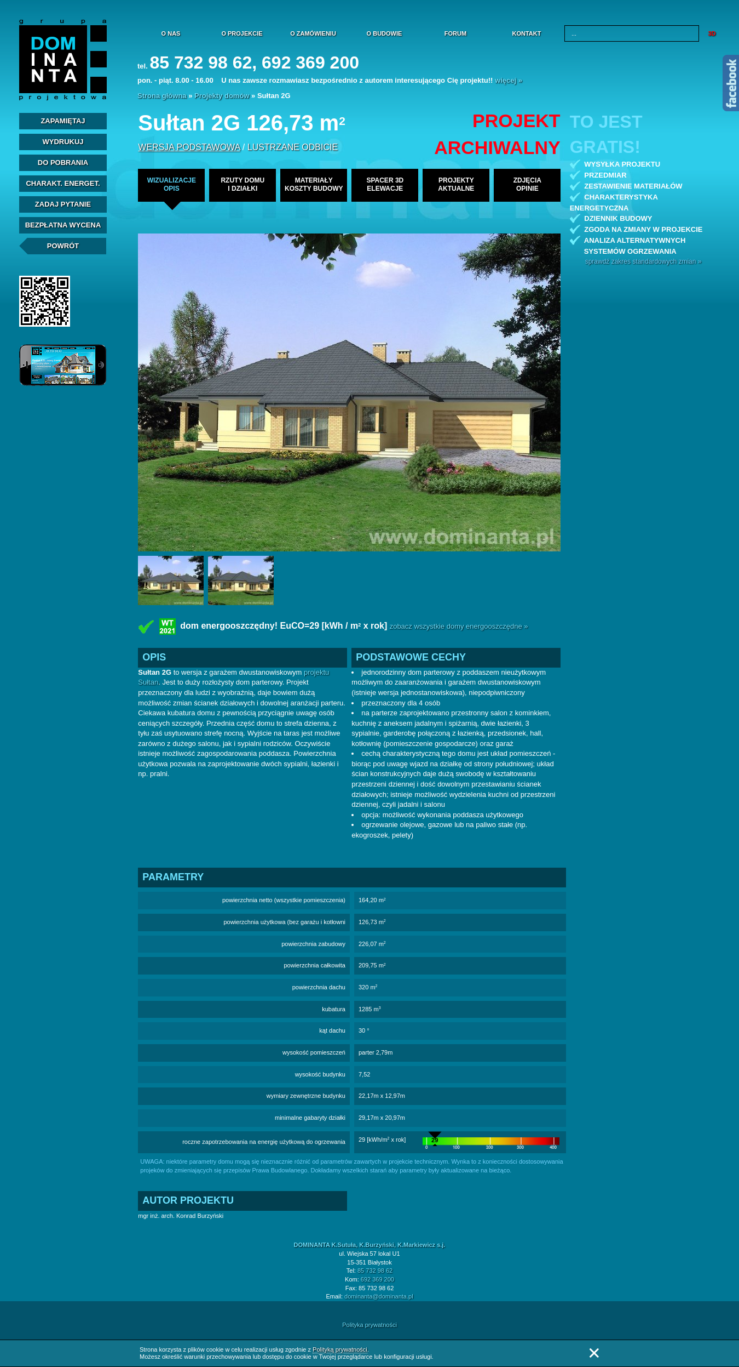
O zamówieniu (313, 33)
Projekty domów (221, 96)
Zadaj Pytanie (63, 204)
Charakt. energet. (63, 183)
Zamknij (593, 1353)
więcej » (508, 80)
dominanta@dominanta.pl (378, 1296)
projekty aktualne (456, 184)
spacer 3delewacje (384, 184)
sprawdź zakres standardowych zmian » (643, 261)
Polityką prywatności (340, 1349)
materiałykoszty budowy (314, 184)
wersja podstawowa (189, 147)
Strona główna (162, 96)
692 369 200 (377, 1279)
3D (711, 33)
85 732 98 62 (374, 1270)
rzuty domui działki (242, 184)
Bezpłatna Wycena (63, 225)
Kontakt (526, 33)
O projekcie (241, 33)
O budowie (384, 33)
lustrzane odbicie (292, 147)
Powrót (63, 246)
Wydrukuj (62, 142)
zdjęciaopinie (527, 184)
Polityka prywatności (369, 1325)
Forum (455, 33)
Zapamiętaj (63, 121)
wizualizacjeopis (171, 184)
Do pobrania (63, 162)
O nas (171, 33)
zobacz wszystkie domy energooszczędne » (459, 626)
